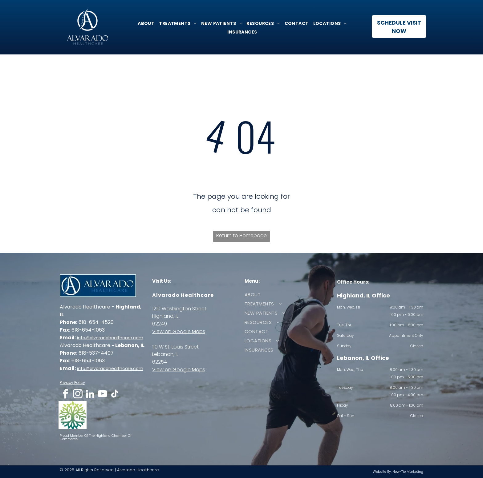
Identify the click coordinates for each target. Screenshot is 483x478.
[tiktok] (114, 394)
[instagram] (77, 394)
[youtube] (102, 394)
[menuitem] (145, 23)
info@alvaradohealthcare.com (110, 338)
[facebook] (65, 394)
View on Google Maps (178, 331)
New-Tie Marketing (407, 471)
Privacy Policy (72, 382)
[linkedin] (89, 394)
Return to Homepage (241, 235)
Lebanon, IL (165, 354)
